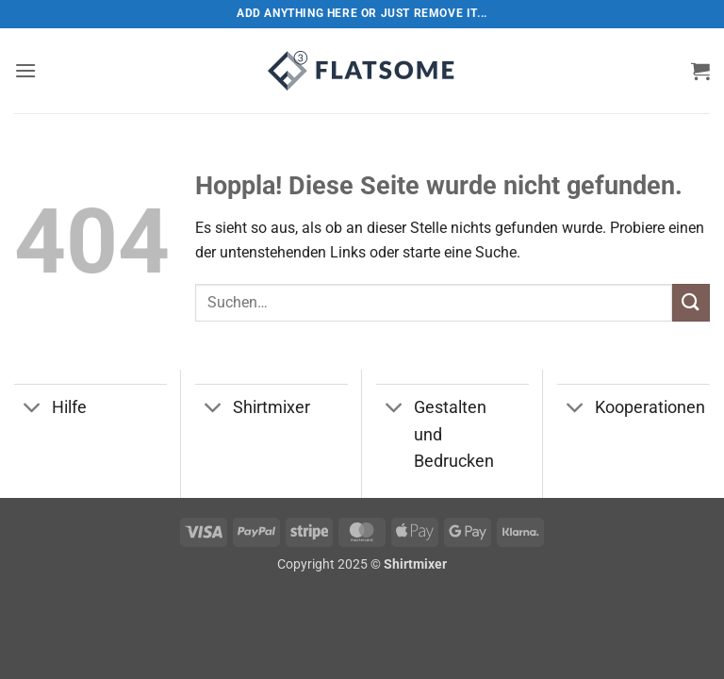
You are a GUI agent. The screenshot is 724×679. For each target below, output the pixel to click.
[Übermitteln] (691, 302)
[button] (25, 70)
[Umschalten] (32, 409)
